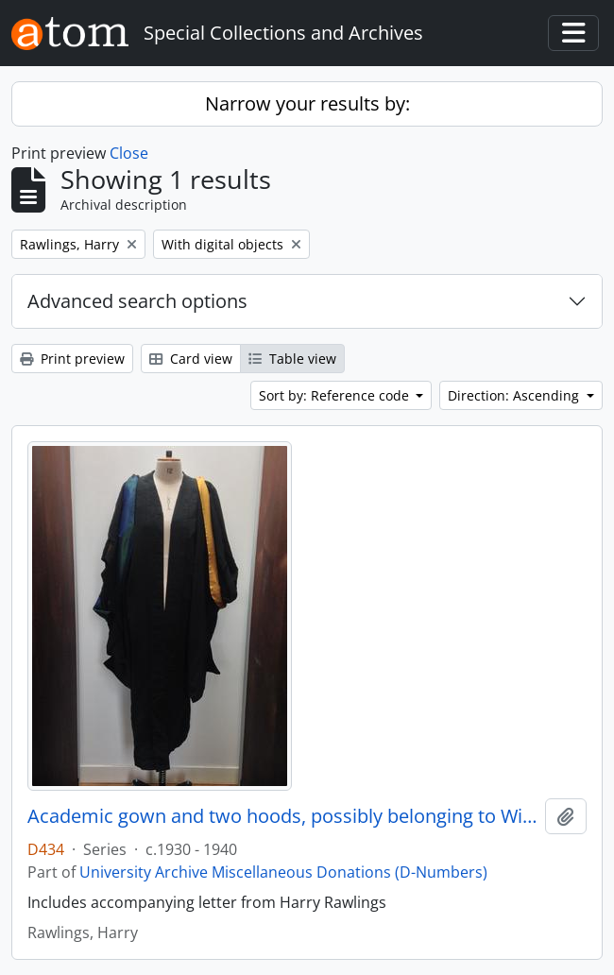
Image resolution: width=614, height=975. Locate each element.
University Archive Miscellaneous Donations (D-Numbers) (283, 872)
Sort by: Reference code (336, 395)
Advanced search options (137, 301)
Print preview (72, 359)
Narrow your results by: (307, 103)
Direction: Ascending (515, 395)
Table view (292, 359)
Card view (190, 359)
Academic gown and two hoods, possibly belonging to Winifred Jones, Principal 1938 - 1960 (282, 816)
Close (129, 153)
